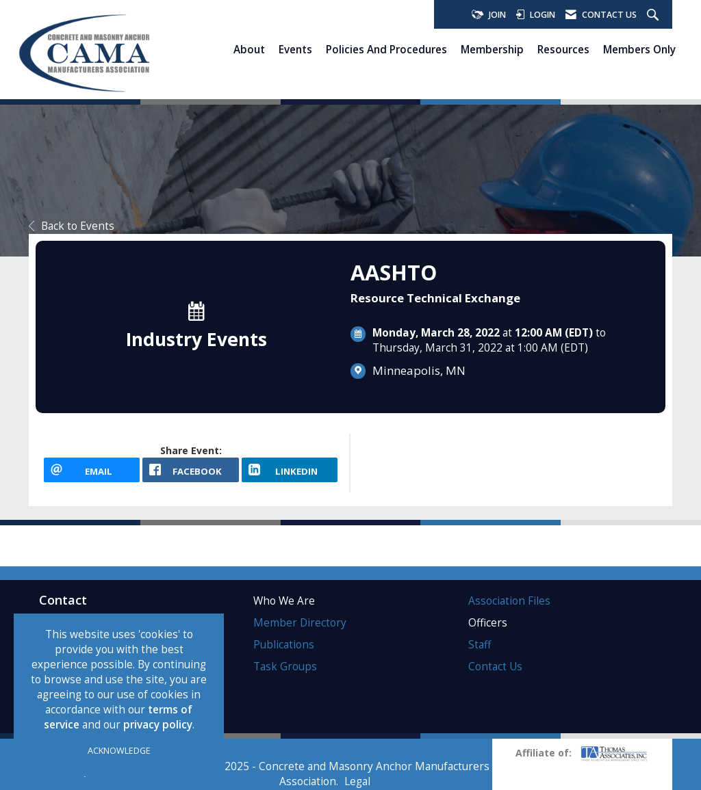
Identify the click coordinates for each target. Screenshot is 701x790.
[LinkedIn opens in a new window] (289, 470)
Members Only (639, 49)
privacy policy (157, 724)
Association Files (509, 601)
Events (295, 49)
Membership (492, 49)
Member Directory (299, 623)
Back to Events (71, 226)
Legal (357, 781)
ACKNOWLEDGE (119, 750)
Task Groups (285, 666)
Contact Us (495, 666)
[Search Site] (654, 15)
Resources (563, 49)
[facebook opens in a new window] (190, 470)
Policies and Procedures (386, 49)
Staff (479, 644)
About (249, 49)
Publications (283, 644)
